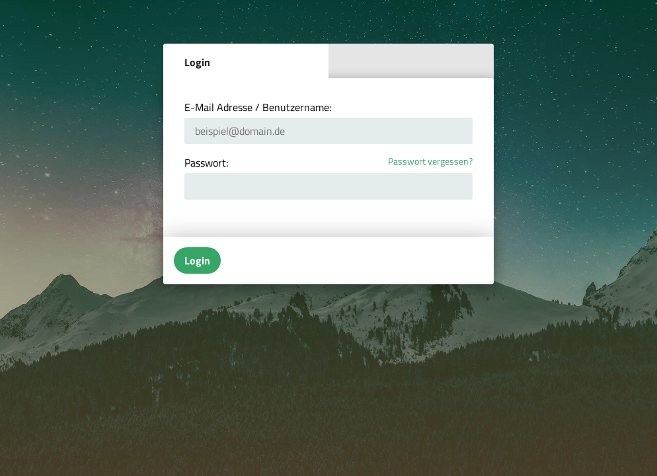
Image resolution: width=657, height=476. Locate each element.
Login (197, 62)
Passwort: (206, 163)
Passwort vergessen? (430, 162)
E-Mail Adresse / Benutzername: (257, 107)
